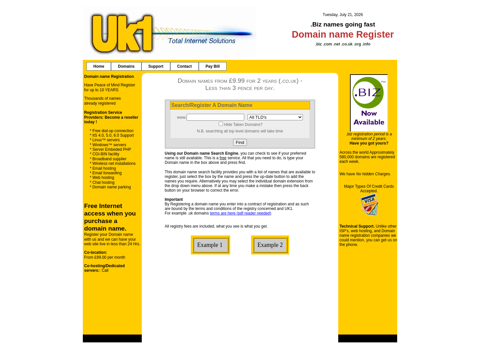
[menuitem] (98, 66)
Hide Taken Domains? (243, 124)
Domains (126, 66)
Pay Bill (213, 66)
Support (155, 66)
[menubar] (156, 66)
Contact (184, 66)
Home (98, 66)
